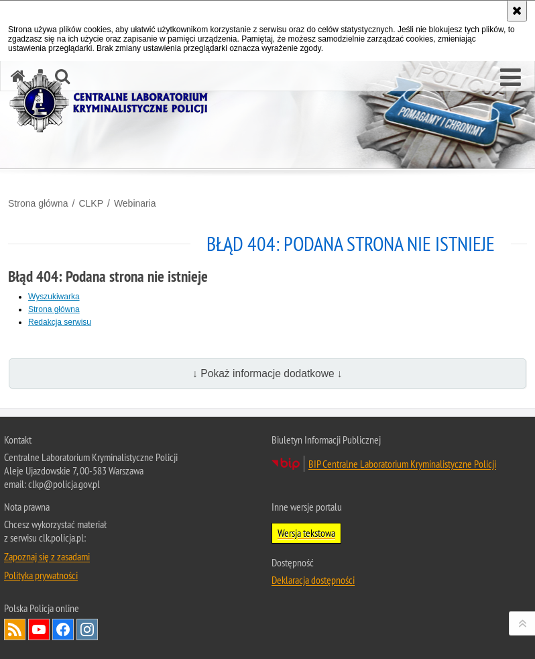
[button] (510, 78)
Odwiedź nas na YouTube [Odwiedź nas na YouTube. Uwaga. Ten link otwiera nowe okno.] (39, 629)
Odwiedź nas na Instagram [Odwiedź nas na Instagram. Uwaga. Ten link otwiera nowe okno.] (87, 629)
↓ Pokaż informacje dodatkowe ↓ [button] (267, 373)
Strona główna (38, 203)
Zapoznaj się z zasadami (47, 556)
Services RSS (14, 629)
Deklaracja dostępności (313, 580)
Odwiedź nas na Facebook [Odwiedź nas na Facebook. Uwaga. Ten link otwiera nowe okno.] (63, 629)
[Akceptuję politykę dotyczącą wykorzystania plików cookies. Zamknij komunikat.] (517, 10)
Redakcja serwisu (59, 322)
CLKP (90, 203)
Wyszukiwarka (54, 296)
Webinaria (135, 203)
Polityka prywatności (41, 575)
